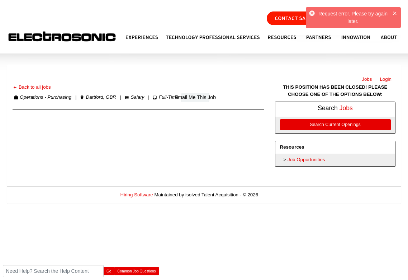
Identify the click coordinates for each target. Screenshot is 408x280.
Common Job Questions (136, 271)
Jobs (367, 79)
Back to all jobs (32, 87)
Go (108, 271)
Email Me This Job (195, 97)
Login (386, 79)
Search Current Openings (335, 124)
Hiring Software (136, 194)
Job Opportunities (306, 159)
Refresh (279, 194)
